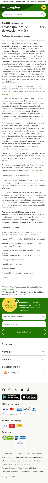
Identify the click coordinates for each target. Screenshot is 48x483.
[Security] (8, 438)
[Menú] (3, 7)
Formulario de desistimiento (20, 461)
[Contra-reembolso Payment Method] (10, 414)
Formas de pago (8, 468)
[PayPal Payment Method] (34, 409)
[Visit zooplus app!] (11, 399)
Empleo (21, 453)
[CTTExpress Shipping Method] (12, 426)
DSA (4, 461)
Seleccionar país (11, 366)
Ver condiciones (8, 289)
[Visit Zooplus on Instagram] (9, 389)
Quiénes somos (8, 453)
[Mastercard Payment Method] (12, 409)
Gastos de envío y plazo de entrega (16, 464)
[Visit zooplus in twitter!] (15, 389)
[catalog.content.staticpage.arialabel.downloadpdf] (41, 26)
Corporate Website (34, 453)
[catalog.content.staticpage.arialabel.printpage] (44, 26)
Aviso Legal (6, 457)
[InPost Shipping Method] (19, 426)
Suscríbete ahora (24, 332)
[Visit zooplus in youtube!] (22, 389)
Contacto (37, 461)
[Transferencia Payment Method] (25, 414)
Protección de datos (10, 471)
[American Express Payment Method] (19, 409)
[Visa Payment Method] (5, 409)
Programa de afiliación (27, 468)
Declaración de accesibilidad (32, 471)
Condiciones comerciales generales (28, 457)
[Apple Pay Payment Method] (27, 409)
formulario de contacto (35, 170)
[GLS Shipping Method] (5, 426)
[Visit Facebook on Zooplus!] (3, 389)
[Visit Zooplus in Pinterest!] (28, 389)
